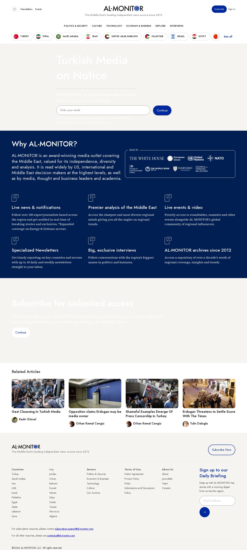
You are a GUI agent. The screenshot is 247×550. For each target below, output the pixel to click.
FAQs (127, 483)
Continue (20, 332)
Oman (52, 479)
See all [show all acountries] (228, 38)
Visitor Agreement (133, 474)
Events (38, 11)
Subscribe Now (221, 450)
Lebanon (16, 511)
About (165, 474)
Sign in (231, 10)
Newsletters (26, 11)
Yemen (52, 493)
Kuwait (52, 488)
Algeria (53, 516)
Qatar (15, 507)
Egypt (14, 502)
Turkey (15, 474)
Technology (114, 27)
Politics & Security (76, 27)
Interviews (176, 27)
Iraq (51, 469)
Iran (14, 483)
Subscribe (219, 10)
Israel (14, 493)
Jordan (52, 474)
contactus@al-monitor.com (61, 535)
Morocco (54, 511)
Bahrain (53, 483)
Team (165, 483)
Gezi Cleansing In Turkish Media (36, 411)
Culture (97, 27)
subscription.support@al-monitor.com (74, 529)
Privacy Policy (131, 479)
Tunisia (52, 507)
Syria (14, 516)
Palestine (16, 497)
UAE (14, 488)
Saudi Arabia (18, 479)
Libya (52, 497)
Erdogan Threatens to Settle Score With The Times (209, 413)
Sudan (52, 502)
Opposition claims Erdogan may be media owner (95, 413)
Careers (166, 488)
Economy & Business (138, 27)
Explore (160, 27)
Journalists (167, 479)
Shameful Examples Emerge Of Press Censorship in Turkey (149, 413)
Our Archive (93, 493)
